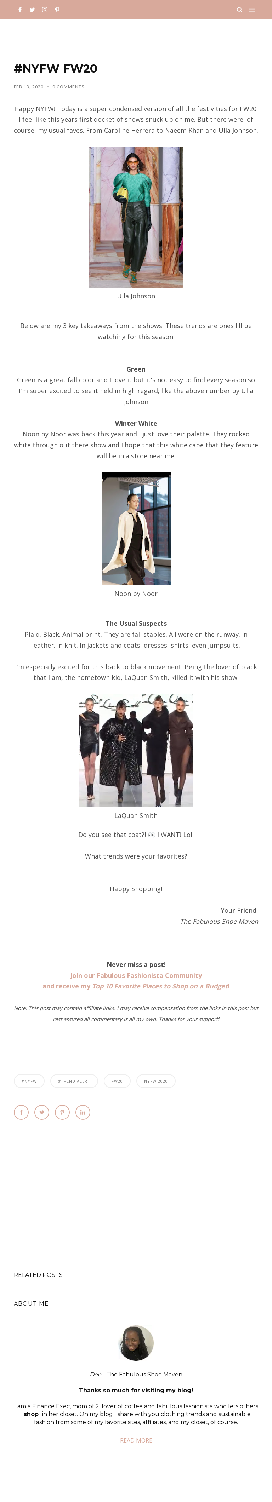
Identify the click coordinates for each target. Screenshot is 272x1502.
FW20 (117, 1081)
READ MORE (136, 1440)
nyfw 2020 (156, 1081)
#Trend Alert (74, 1081)
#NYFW (29, 1081)
